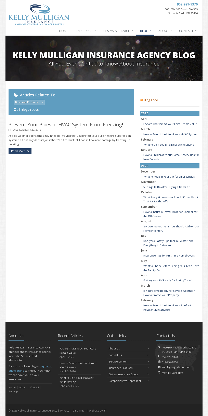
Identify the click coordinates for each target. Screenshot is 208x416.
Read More (20, 151)
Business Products (26, 102)
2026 (144, 113)
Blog (146, 30)
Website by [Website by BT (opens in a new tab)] (98, 410)
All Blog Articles (26, 109)
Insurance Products (129, 368)
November (148, 182)
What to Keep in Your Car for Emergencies (169, 176)
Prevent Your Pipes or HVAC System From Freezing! (66, 124)
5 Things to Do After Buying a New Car (166, 187)
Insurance (86, 30)
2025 (144, 166)
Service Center (129, 361)
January (146, 150)
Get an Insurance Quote (129, 374)
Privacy (64, 410)
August (146, 221)
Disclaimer (79, 410)
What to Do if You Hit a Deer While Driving (168, 144)
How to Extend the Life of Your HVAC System (170, 134)
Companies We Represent (129, 381)
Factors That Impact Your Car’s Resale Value (170, 124)
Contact (188, 30)
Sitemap (13, 391)
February (147, 139)
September (149, 207)
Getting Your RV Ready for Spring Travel (167, 280)
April (144, 119)
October (147, 192)
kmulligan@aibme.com (176, 367)
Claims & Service (118, 30)
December (148, 171)
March (145, 129)
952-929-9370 (170, 357)
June (144, 250)
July (143, 236)
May (144, 261)
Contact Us (129, 355)
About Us (129, 348)
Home (63, 31)
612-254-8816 (170, 362)
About (165, 30)
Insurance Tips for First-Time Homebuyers (169, 255)
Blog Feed (149, 100)
